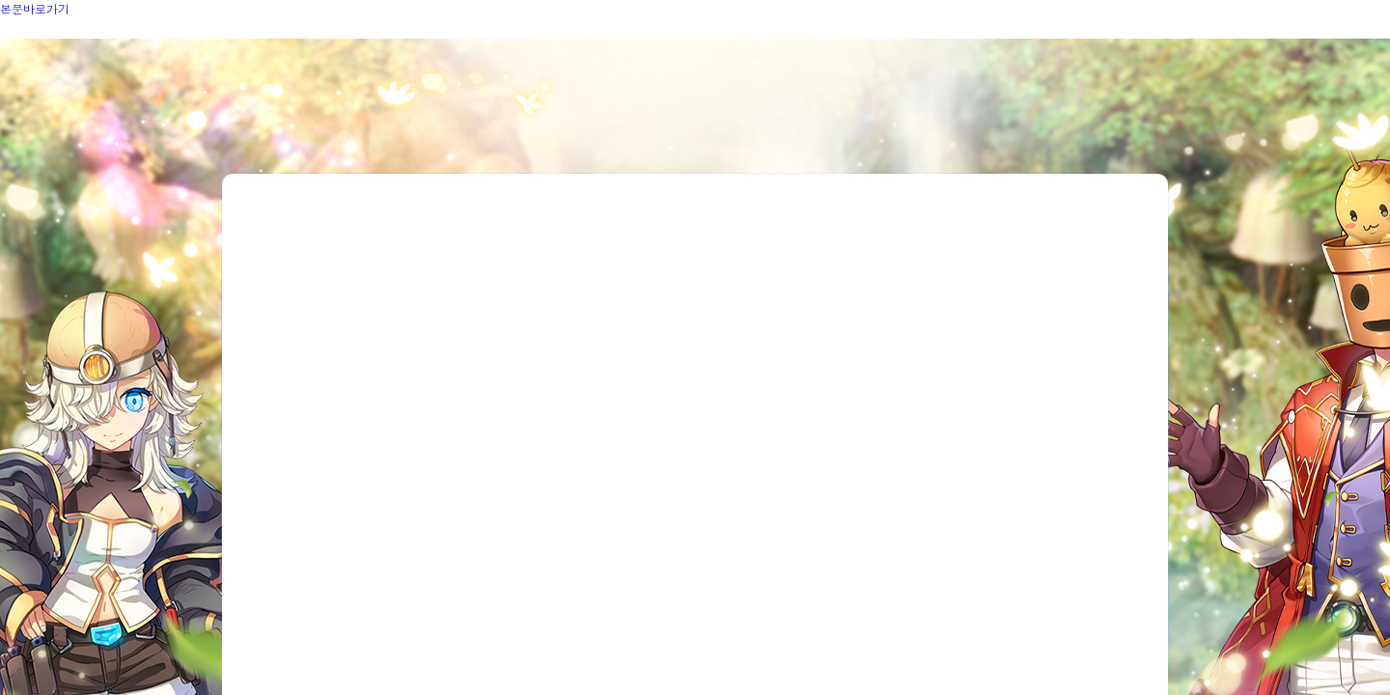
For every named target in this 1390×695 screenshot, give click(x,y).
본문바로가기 (35, 8)
